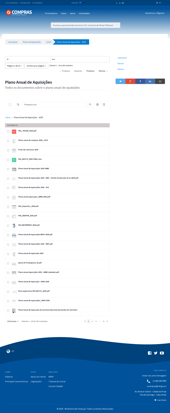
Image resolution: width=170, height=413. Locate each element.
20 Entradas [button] (13, 321)
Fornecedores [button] (51, 13)
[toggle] (14, 104)
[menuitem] (140, 58)
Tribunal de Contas (57, 381)
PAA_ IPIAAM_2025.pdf (27, 131)
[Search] (54, 104)
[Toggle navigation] (35, 13)
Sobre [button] (63, 13)
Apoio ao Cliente (38, 376)
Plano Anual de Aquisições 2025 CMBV (33, 168)
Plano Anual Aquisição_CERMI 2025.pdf (34, 197)
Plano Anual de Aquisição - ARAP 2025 (33, 281)
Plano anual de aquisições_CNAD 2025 (34, 300)
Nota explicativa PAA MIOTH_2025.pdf (34, 291)
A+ (123, 2)
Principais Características (16, 381)
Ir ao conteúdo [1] (12, 3)
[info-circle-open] (97, 104)
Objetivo (9, 376)
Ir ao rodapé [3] (37, 3)
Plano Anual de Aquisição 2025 (30, 253)
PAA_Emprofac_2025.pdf (28, 206)
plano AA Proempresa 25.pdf (30, 263)
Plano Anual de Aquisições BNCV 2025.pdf (35, 234)
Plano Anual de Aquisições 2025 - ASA (33, 187)
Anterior (78, 71)
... (99, 321)
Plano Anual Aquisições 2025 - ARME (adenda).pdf (38, 272)
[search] (90, 104)
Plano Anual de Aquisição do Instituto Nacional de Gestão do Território (47, 310)
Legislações (36, 381)
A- (117, 3)
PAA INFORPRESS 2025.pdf (29, 225)
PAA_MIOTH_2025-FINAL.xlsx (30, 159)
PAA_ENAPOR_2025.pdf (27, 215)
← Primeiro (64, 71)
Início (7, 117)
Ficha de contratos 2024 (28, 149)
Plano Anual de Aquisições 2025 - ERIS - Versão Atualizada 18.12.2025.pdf (48, 178)
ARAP (51, 376)
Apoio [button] (72, 13)
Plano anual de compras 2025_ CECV (33, 140)
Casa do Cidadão (55, 386)
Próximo (90, 71)
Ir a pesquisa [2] (25, 3)
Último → (103, 71)
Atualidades (84, 13)
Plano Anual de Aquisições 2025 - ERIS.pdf (35, 244)
